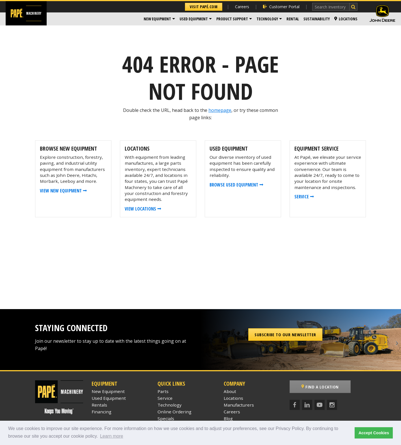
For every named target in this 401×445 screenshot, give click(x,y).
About (230, 391)
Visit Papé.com (203, 6)
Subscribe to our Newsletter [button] (285, 334)
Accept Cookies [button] (374, 433)
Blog (228, 418)
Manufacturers (239, 405)
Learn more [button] (111, 436)
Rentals (99, 405)
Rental (292, 18)
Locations (345, 18)
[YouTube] (319, 405)
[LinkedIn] (307, 405)
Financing (101, 411)
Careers (242, 6)
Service (165, 398)
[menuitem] (159, 19)
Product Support (232, 18)
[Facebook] (295, 405)
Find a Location (320, 387)
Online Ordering (174, 411)
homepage (219, 110)
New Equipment (157, 18)
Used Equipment (194, 18)
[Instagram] (332, 405)
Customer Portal (281, 6)
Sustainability (316, 18)
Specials (166, 418)
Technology (267, 18)
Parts (163, 391)
